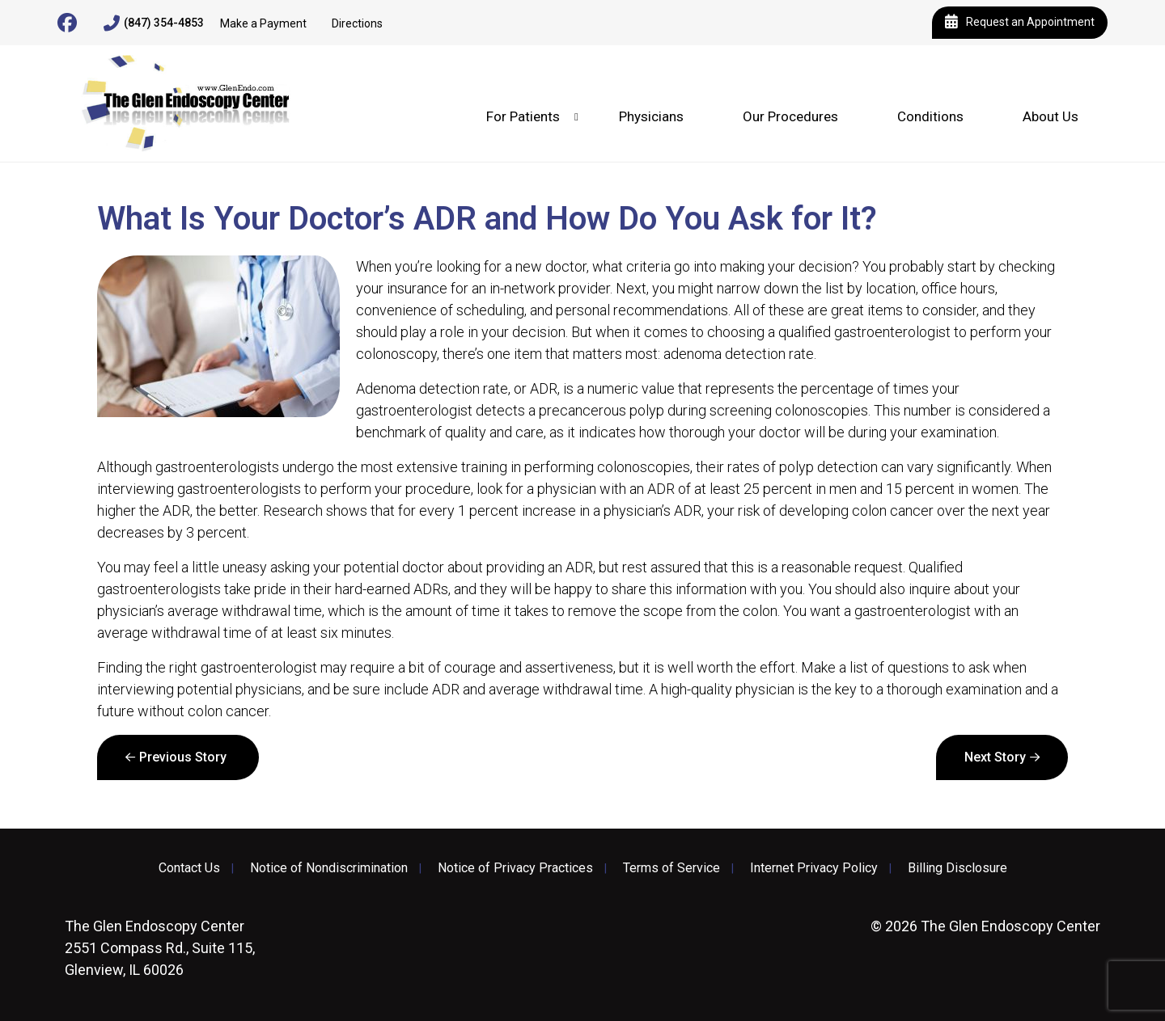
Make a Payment (263, 23)
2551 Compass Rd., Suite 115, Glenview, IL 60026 (160, 948)
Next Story (995, 757)
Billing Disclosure (957, 868)
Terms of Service (671, 868)
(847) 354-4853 (154, 23)
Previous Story (183, 757)
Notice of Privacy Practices (515, 868)
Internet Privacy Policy (814, 868)
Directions (357, 23)
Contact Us (189, 868)
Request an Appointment (1020, 23)
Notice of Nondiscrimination (329, 868)
